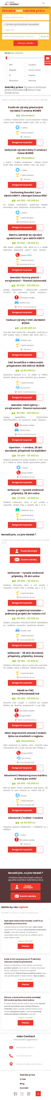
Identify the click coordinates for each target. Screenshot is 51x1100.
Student (32, 64)
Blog (22, 1083)
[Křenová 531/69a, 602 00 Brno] (25, 1064)
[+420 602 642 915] (25, 1056)
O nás (23, 1079)
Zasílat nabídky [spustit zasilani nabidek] (25, 896)
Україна (32, 75)
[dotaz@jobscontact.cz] (25, 1047)
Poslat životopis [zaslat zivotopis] (24, 887)
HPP (11, 64)
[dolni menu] (38, 1093)
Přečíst (25, 946)
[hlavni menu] (43, 3)
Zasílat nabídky (48, 60)
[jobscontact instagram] (22, 1094)
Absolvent (13, 80)
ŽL (10, 75)
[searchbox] (23, 17)
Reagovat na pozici (22, 142)
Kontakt (24, 1088)
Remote (32, 80)
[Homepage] (11, 3)
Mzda (7, 53)
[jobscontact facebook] (15, 1094)
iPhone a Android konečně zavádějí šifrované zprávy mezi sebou (22, 998)
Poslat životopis (25, 551)
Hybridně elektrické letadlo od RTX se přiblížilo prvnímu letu (23, 922)
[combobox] (25, 17)
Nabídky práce (27, 1074)
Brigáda (12, 70)
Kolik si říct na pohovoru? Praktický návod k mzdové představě (22, 960)
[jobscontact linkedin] (28, 1094)
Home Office (35, 70)
